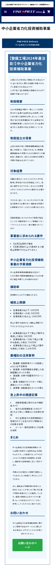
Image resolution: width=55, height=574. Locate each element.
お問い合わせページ (27, 545)
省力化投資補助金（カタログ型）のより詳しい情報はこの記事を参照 (27, 411)
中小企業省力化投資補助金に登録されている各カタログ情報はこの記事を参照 (26, 421)
